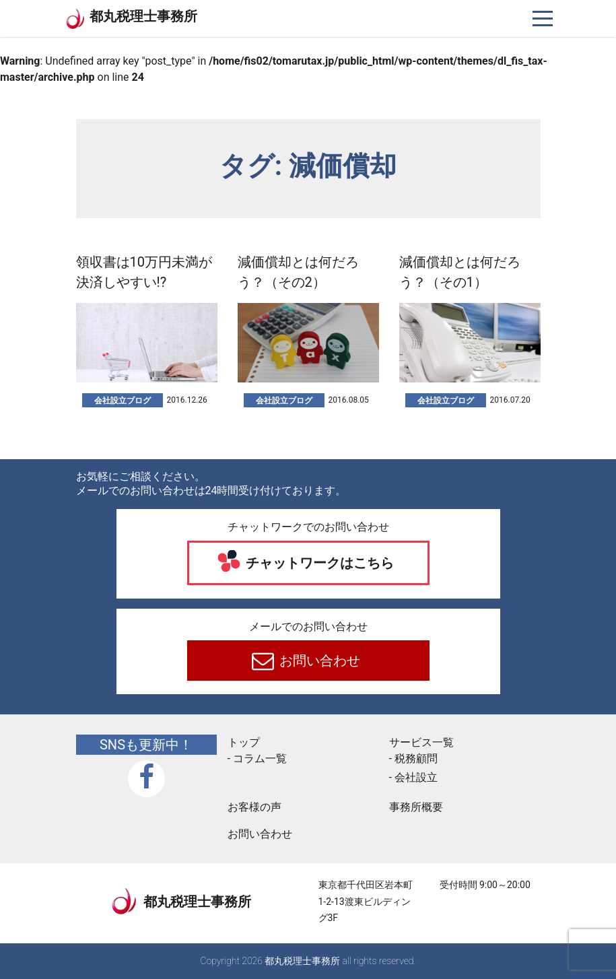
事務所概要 (416, 807)
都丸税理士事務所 (143, 16)
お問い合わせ (318, 660)
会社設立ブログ (122, 400)
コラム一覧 (260, 758)
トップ (244, 742)
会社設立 (416, 777)
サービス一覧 (421, 742)
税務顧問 (416, 758)
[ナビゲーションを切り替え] (542, 18)
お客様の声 (254, 807)
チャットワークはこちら (318, 563)
